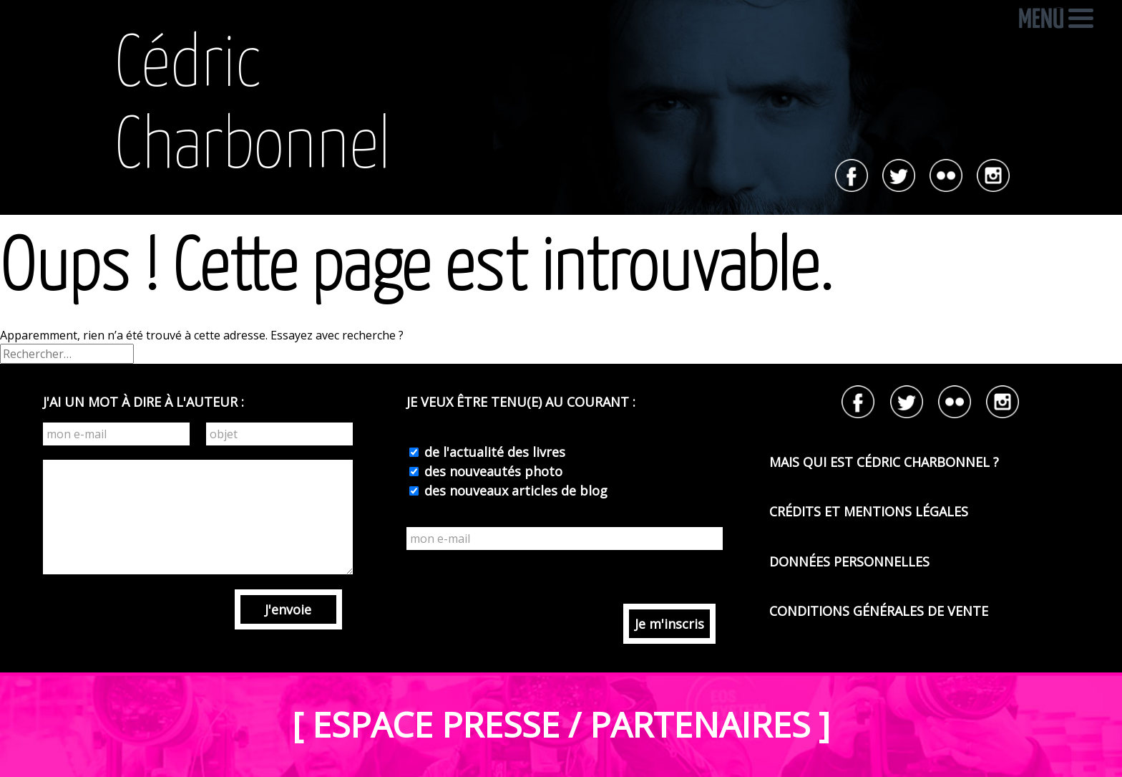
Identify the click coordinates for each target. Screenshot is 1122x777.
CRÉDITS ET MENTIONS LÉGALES (868, 511)
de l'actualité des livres (493, 451)
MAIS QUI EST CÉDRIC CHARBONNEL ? (884, 461)
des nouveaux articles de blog (514, 490)
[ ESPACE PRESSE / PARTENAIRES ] (561, 724)
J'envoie (288, 609)
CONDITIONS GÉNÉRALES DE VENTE (878, 610)
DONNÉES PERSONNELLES (849, 561)
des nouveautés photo (491, 471)
